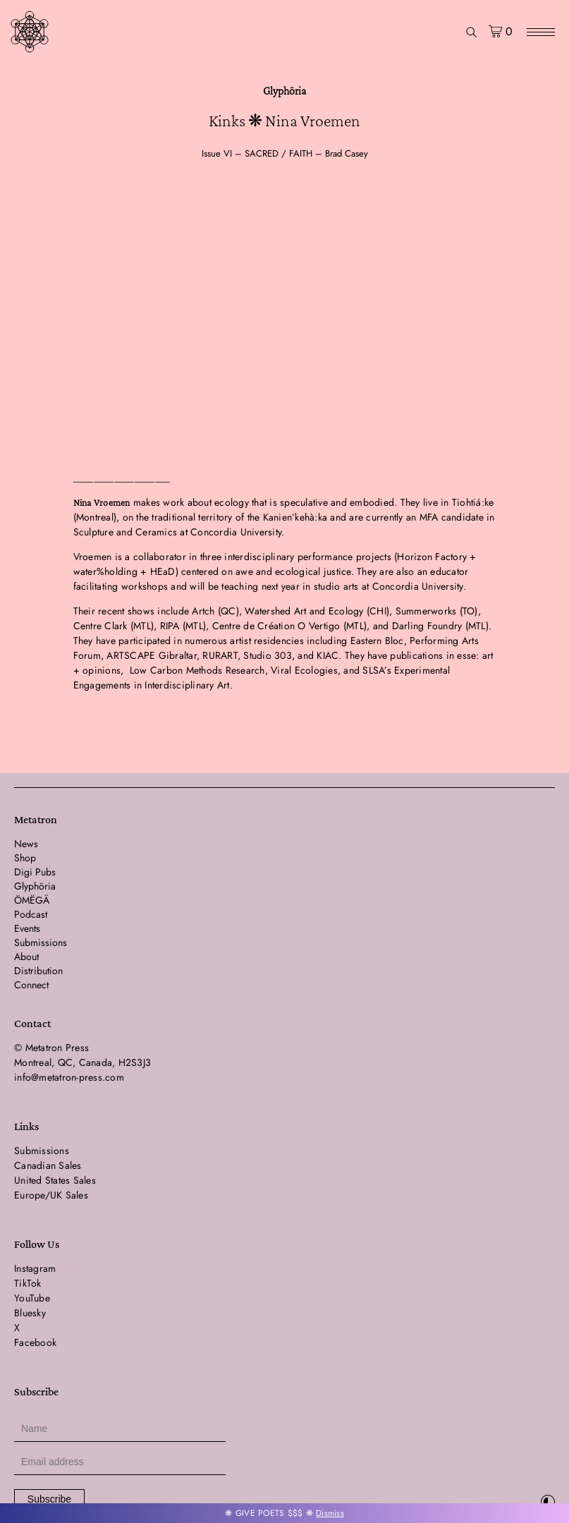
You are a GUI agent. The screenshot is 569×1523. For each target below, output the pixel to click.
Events (27, 928)
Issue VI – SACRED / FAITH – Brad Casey (285, 153)
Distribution (38, 971)
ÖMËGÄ (31, 900)
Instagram (35, 1268)
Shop (25, 858)
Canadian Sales (48, 1165)
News (26, 844)
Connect (31, 985)
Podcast (30, 914)
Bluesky (30, 1313)
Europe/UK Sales (51, 1195)
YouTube (32, 1298)
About (26, 956)
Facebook (35, 1342)
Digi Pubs (35, 872)
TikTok (28, 1283)
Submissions (40, 942)
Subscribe (49, 1499)
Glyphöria (284, 91)
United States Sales (55, 1180)
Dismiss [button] (330, 1513)
